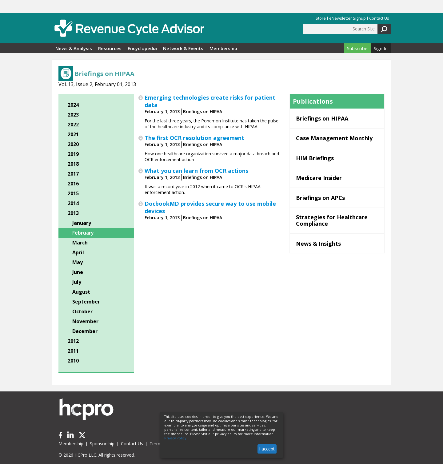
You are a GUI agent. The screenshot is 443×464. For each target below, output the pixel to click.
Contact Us (379, 18)
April (78, 252)
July (76, 282)
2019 (73, 154)
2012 (73, 341)
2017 (73, 173)
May (77, 262)
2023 (73, 114)
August (81, 291)
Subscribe (357, 48)
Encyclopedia (142, 48)
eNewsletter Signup (347, 18)
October (82, 311)
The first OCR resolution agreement (194, 137)
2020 (73, 144)
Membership (223, 48)
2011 (73, 350)
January (81, 223)
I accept (267, 449)
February (83, 232)
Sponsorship (102, 443)
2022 (73, 124)
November (85, 321)
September (86, 301)
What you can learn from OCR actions (196, 170)
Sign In (381, 48)
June (77, 272)
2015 (73, 193)
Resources (110, 48)
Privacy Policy (175, 438)
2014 (73, 203)
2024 (73, 104)
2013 (73, 213)
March (80, 242)
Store (321, 18)
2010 (73, 360)
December (85, 331)
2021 (73, 134)
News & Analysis (73, 48)
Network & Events (183, 48)
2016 (73, 183)
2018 (73, 164)
